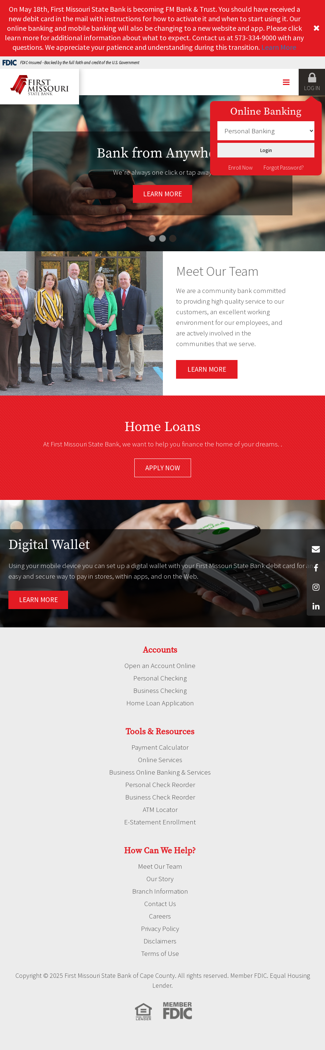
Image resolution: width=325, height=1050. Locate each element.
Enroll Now (240, 167)
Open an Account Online (159, 665)
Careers (160, 916)
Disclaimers (159, 940)
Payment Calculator (159, 747)
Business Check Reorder (160, 797)
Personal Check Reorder (160, 784)
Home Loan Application (160, 702)
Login (266, 150)
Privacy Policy (160, 928)
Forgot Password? (284, 167)
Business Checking (160, 690)
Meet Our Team (160, 866)
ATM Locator (160, 809)
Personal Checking (160, 678)
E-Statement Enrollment (160, 821)
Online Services (160, 759)
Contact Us (160, 903)
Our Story (159, 878)
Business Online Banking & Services (160, 772)
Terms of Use (160, 953)
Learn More (278, 47)
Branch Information (160, 891)
